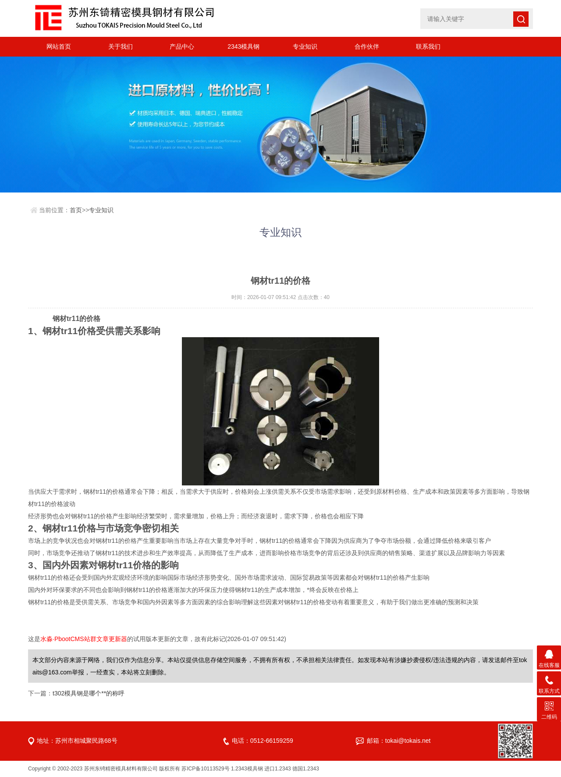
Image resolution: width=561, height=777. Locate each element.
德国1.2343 (305, 769)
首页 (76, 210)
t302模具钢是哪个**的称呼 (88, 693)
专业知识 (305, 46)
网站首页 (58, 46)
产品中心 (182, 46)
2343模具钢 (243, 46)
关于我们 (120, 46)
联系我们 (428, 46)
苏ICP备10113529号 (205, 769)
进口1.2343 (277, 769)
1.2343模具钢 (247, 769)
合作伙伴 (367, 46)
